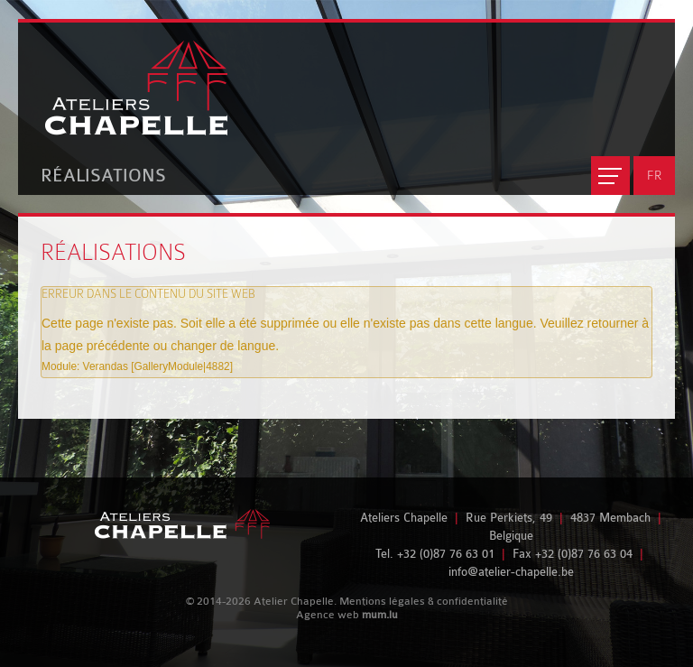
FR (654, 175)
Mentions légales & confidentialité (423, 601)
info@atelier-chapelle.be (511, 572)
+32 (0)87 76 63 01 (445, 553)
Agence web (327, 614)
